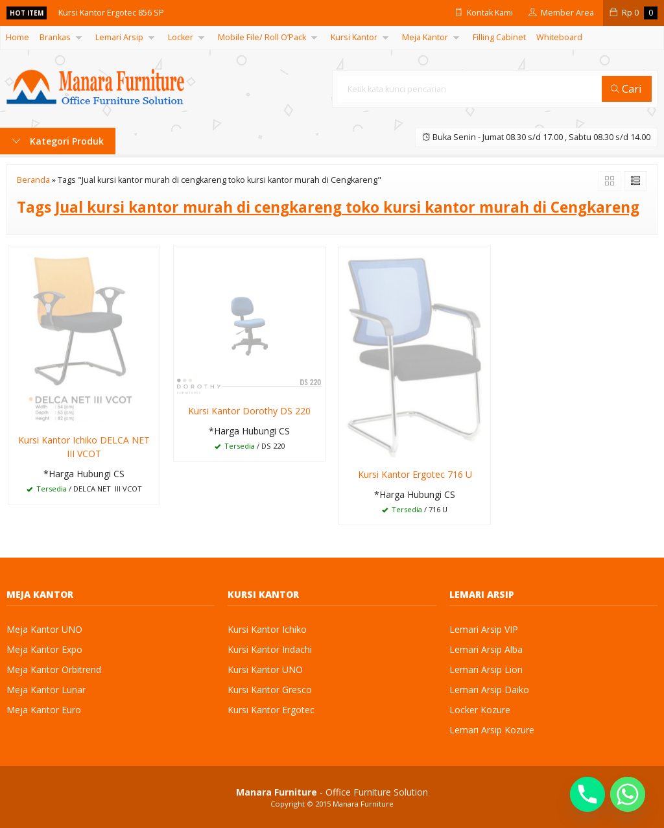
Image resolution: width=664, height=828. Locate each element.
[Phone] (587, 794)
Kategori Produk (58, 141)
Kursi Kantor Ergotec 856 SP (111, 12)
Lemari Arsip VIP (483, 629)
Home (17, 37)
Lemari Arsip (119, 37)
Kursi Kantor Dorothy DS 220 (249, 411)
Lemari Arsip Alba (486, 649)
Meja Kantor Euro (43, 710)
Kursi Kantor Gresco (270, 689)
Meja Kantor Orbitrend (53, 669)
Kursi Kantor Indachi (270, 649)
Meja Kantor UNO (44, 629)
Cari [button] (626, 88)
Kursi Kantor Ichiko (267, 629)
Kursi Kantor (354, 37)
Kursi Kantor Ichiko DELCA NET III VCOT (84, 447)
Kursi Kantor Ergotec (271, 710)
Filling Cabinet (499, 37)
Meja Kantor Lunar (46, 689)
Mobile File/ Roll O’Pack (262, 37)
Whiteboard (559, 37)
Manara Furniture (363, 804)
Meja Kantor (425, 37)
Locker (180, 37)
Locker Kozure (479, 710)
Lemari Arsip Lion (486, 669)
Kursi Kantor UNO (265, 669)
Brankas (55, 37)
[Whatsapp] (627, 794)
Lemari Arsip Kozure (491, 730)
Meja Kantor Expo (44, 649)
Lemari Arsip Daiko (489, 689)
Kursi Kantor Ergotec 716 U (415, 474)
